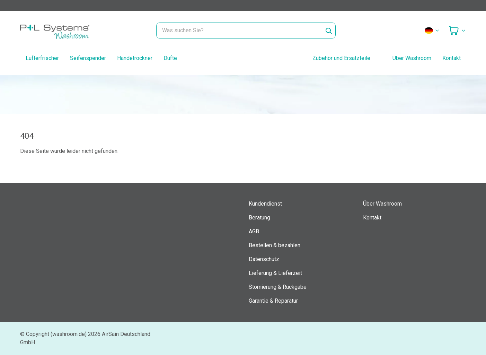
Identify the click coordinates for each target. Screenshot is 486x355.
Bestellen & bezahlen (274, 245)
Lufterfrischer (42, 58)
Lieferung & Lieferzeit (275, 273)
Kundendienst (265, 203)
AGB (254, 231)
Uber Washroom (411, 58)
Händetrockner (134, 58)
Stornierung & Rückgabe (278, 287)
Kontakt (451, 58)
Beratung (259, 217)
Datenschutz (264, 259)
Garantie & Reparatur (273, 300)
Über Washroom (382, 203)
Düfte (170, 58)
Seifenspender (88, 58)
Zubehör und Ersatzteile (341, 58)
